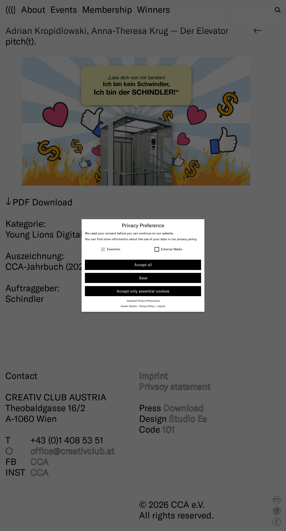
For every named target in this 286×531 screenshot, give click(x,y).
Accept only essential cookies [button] (143, 291)
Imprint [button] (161, 306)
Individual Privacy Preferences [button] (143, 300)
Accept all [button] (143, 264)
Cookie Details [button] (129, 306)
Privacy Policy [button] (147, 306)
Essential (110, 249)
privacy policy (186, 239)
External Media (168, 249)
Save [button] (143, 277)
